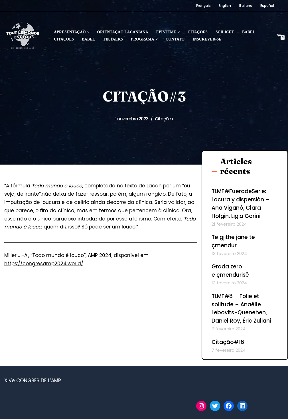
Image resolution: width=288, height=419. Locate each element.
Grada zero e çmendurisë (230, 271)
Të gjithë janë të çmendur (233, 241)
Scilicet (225, 32)
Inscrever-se (206, 39)
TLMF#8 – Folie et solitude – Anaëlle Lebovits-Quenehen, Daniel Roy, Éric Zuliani (241, 308)
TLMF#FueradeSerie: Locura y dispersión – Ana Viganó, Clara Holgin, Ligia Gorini (240, 203)
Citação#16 (228, 342)
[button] (88, 32)
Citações (198, 32)
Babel (248, 32)
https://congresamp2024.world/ (43, 263)
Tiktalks (113, 39)
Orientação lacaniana (122, 32)
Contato (175, 39)
